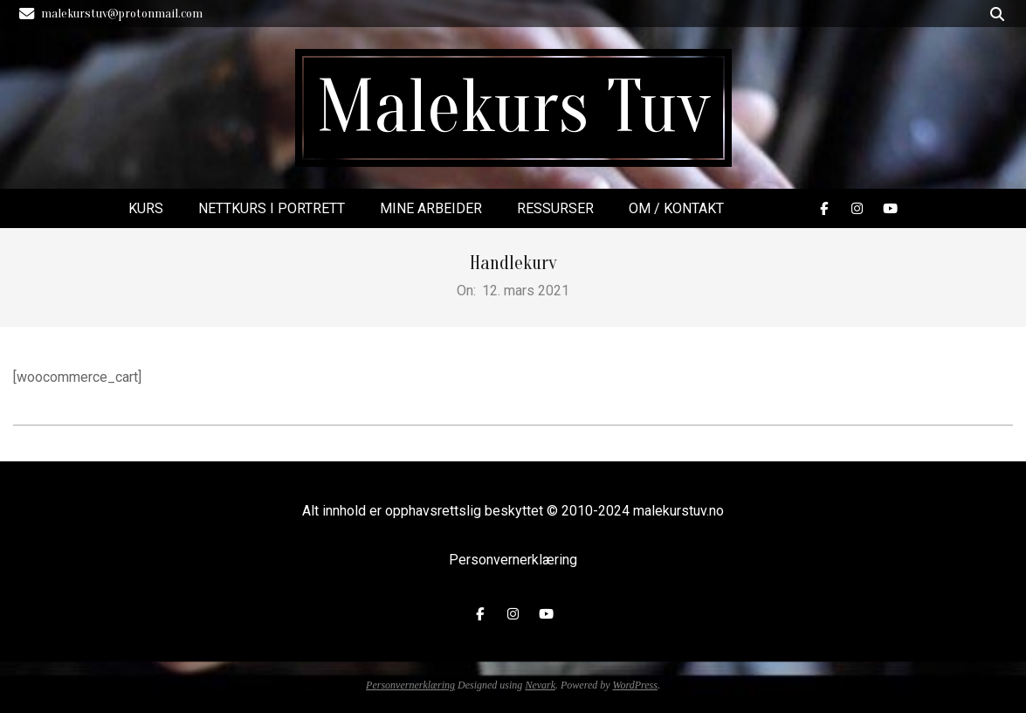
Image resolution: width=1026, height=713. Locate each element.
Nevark (540, 685)
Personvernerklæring (513, 559)
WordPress (635, 685)
